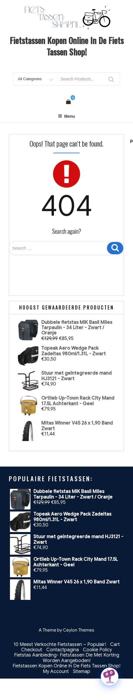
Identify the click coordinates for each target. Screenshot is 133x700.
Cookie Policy (97, 650)
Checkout (31, 650)
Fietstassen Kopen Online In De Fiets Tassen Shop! (67, 46)
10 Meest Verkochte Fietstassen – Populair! (59, 644)
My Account (56, 671)
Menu (66, 116)
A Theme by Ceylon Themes (66, 630)
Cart (115, 644)
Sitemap (81, 671)
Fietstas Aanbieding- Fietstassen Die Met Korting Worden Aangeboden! (66, 657)
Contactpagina (62, 650)
